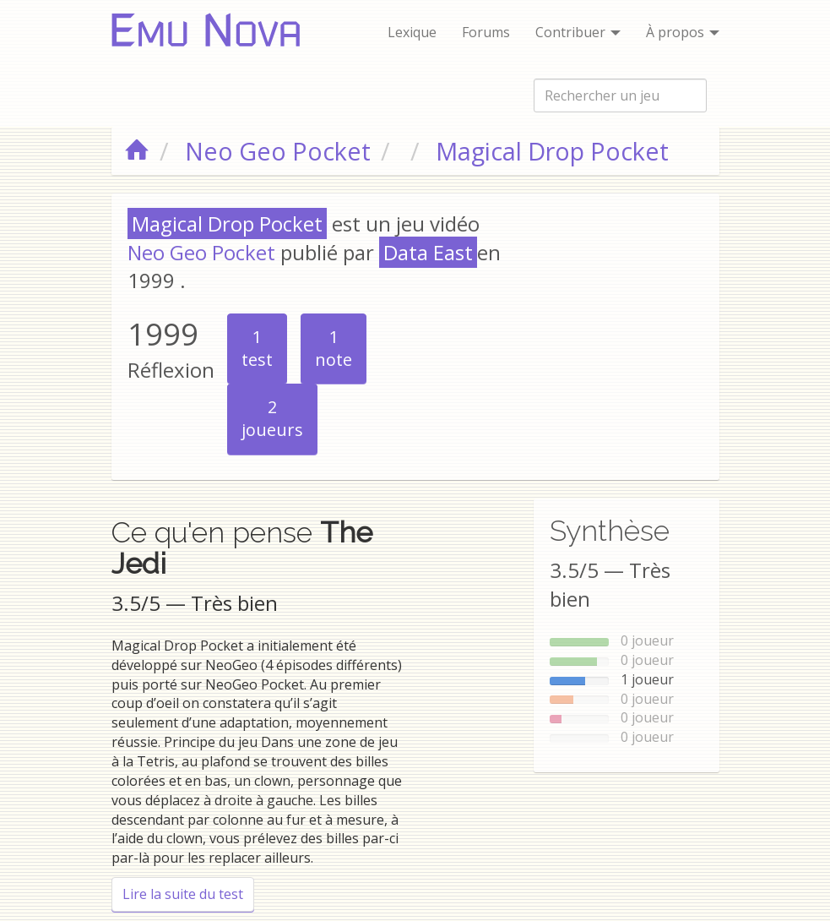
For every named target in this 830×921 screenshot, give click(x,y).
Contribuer (578, 32)
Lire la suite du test (188, 893)
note (333, 348)
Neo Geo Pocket (201, 252)
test (257, 348)
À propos (682, 32)
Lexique (412, 32)
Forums (486, 32)
